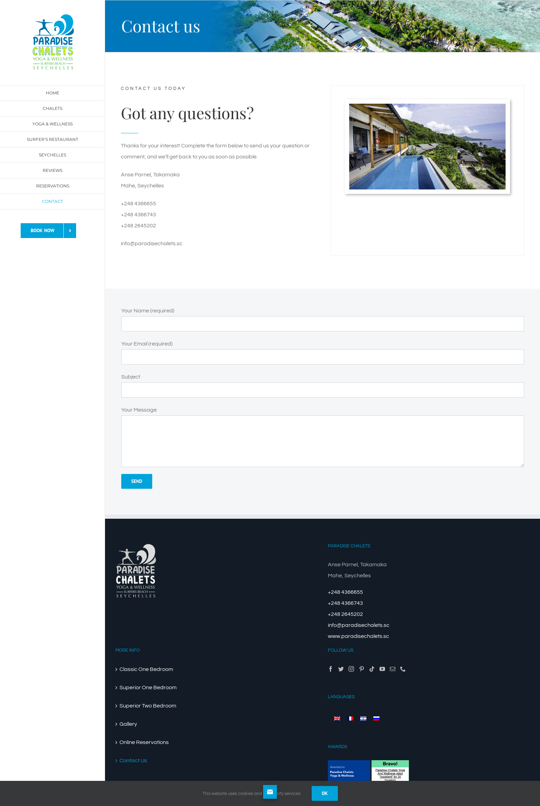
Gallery (128, 724)
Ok (325, 793)
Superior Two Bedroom (148, 706)
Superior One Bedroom (148, 687)
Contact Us (133, 760)
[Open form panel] (270, 792)
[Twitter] (341, 669)
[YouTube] (382, 669)
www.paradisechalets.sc (358, 636)
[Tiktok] (372, 669)
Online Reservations (144, 742)
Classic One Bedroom (146, 669)
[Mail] (392, 669)
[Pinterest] (361, 669)
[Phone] (403, 669)
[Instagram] (351, 669)
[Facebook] (330, 669)
